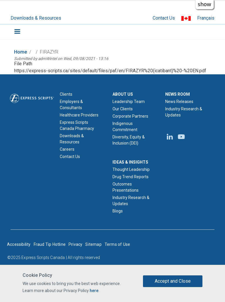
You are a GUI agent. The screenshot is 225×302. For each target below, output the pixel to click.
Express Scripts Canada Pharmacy (77, 125)
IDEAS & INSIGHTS (130, 162)
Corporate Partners (130, 116)
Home (20, 52)
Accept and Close (173, 281)
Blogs (117, 211)
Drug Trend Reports (130, 176)
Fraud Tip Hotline (50, 244)
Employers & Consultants (71, 104)
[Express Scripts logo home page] (32, 97)
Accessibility (19, 244)
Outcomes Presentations (125, 187)
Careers (67, 149)
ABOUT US (122, 94)
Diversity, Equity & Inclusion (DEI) (128, 140)
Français (205, 18)
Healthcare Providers (79, 115)
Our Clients (122, 109)
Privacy (75, 244)
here (94, 290)
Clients (66, 94)
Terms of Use (117, 244)
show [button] (204, 4)
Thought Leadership (131, 169)
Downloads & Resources (36, 18)
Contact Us (164, 18)
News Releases (179, 101)
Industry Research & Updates (130, 200)
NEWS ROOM (177, 94)
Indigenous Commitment (124, 126)
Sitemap (93, 244)
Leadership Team (128, 101)
